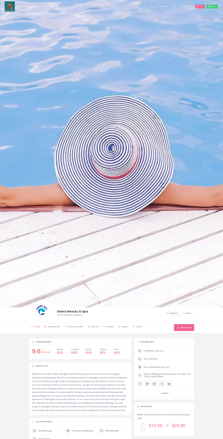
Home (148, 6)
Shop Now (182, 327)
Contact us (180, 6)
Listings (159, 6)
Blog (169, 6)
